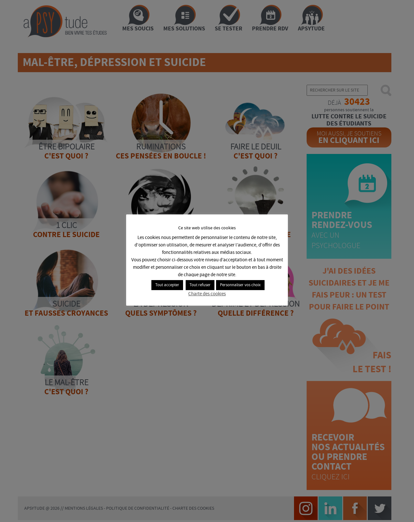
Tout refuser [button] (200, 285)
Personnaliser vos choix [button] (240, 285)
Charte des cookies (207, 294)
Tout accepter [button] (167, 285)
